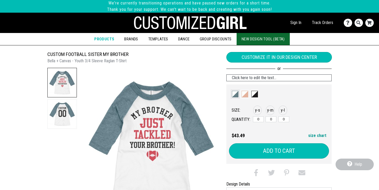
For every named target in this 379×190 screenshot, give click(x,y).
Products (104, 39)
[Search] (360, 23)
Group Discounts (216, 39)
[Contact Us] (349, 23)
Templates (158, 39)
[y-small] (258, 119)
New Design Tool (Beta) (263, 39)
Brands (131, 39)
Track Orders (322, 22)
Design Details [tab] (238, 184)
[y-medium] (271, 119)
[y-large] (283, 119)
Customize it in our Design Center (279, 57)
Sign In (295, 22)
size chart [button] (317, 135)
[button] (62, 82)
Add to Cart (279, 151)
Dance (184, 39)
